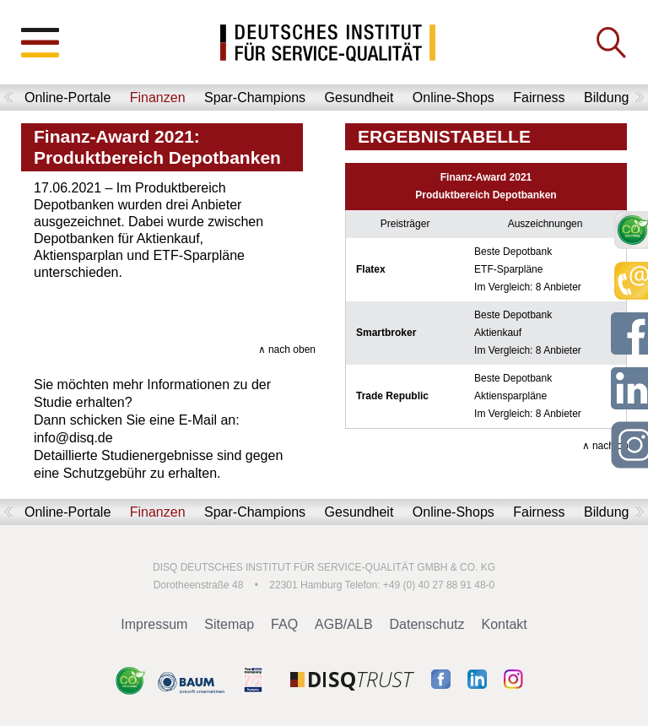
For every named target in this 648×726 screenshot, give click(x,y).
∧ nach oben (287, 349)
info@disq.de (73, 438)
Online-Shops (453, 97)
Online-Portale (67, 97)
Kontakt (504, 624)
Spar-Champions (254, 97)
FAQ (284, 624)
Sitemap (229, 624)
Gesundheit (359, 97)
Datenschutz (427, 624)
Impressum (154, 624)
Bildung (606, 97)
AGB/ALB (343, 624)
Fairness (538, 97)
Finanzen (158, 97)
